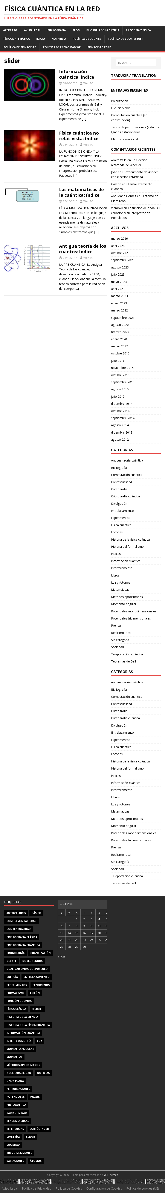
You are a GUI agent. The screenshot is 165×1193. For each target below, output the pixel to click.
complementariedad (21, 921)
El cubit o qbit (120, 108)
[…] (84, 119)
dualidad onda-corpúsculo (27, 969)
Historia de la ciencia (22, 1017)
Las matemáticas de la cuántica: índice (81, 192)
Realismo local (121, 633)
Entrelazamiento (122, 511)
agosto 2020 (120, 325)
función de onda (19, 1001)
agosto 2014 (120, 425)
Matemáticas (120, 589)
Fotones (117, 532)
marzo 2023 (119, 296)
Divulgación (119, 503)
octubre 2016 (120, 353)
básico (36, 913)
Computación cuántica (126, 475)
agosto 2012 (120, 439)
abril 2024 (118, 246)
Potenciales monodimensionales (133, 611)
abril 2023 (118, 289)
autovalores (16, 913)
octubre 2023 (120, 253)
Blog (76, 30)
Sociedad (117, 647)
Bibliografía (56, 30)
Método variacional (124, 139)
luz (39, 1041)
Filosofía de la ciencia (102, 30)
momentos (14, 1057)
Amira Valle (119, 160)
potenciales (15, 1097)
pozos (35, 1097)
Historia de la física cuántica (130, 539)
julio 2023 (118, 274)
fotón (35, 993)
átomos (35, 1161)
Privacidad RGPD (99, 47)
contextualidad (18, 929)
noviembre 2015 (122, 368)
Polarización (119, 101)
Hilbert (37, 1009)
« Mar (61, 956)
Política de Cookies (87, 39)
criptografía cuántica (23, 945)
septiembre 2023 (122, 260)
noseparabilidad (18, 1073)
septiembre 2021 (122, 318)
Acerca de (10, 30)
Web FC (88, 83)
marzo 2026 (119, 238)
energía (12, 977)
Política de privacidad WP (62, 47)
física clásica (16, 1009)
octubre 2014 (120, 411)
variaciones (15, 1161)
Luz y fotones (120, 582)
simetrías (13, 1137)
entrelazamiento (37, 977)
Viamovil (117, 208)
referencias (15, 1129)
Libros (115, 575)
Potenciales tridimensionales (131, 618)
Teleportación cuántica (127, 654)
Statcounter (8, 1181)
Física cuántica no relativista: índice (79, 135)
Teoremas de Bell (123, 661)
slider (30, 1137)
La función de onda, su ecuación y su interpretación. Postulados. (135, 213)
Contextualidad (121, 482)
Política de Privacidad (19, 47)
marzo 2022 (119, 310)
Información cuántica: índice (76, 74)
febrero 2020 (120, 332)
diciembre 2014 (121, 404)
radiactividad (16, 1113)
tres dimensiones (19, 1153)
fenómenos (41, 985)
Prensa (116, 625)
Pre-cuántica (16, 1105)
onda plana (15, 1081)
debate (11, 961)
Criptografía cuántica (125, 496)
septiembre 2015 (122, 382)
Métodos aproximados (127, 597)
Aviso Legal (32, 30)
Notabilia (59, 39)
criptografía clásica (21, 937)
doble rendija (32, 961)
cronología (15, 953)
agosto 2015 (120, 389)
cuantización (40, 953)
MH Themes (111, 1175)
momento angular (20, 1049)
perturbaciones (18, 1089)
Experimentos (120, 518)
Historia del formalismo (127, 546)
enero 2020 (119, 339)
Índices (116, 554)
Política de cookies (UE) (125, 39)
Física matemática (16, 39)
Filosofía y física (138, 30)
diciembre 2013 (121, 432)
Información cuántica (126, 561)
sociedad (13, 1145)
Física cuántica (121, 525)
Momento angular (123, 604)
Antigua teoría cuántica (127, 460)
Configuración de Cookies (104, 1188)
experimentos (16, 985)
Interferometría (121, 568)
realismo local (17, 1121)
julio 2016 (118, 361)
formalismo (15, 993)
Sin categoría (120, 640)
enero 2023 (119, 303)
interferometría (18, 1041)
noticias (43, 1073)
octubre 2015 (120, 375)
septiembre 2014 (122, 418)
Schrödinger (39, 1129)
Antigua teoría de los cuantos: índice (82, 249)
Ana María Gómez (123, 196)
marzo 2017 (119, 346)
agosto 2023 (120, 267)
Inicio (40, 39)
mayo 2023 (119, 282)
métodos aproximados (23, 1065)
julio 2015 (118, 396)
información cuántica (23, 1033)
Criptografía (119, 489)
